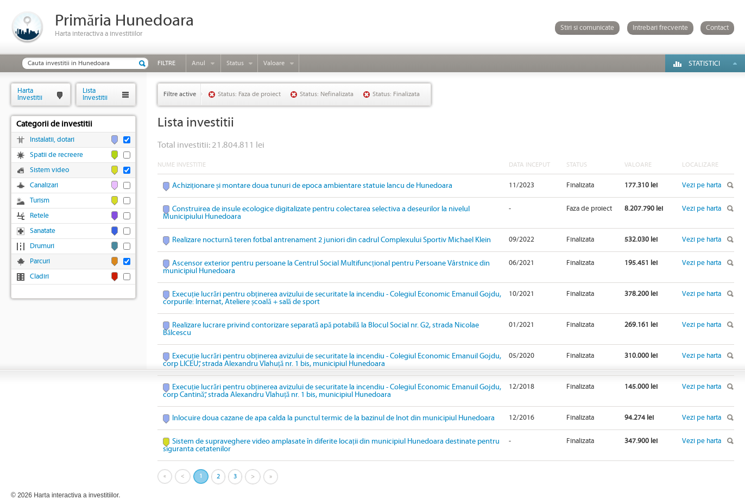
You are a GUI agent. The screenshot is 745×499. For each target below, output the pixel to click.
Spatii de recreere (56, 155)
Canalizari (44, 185)
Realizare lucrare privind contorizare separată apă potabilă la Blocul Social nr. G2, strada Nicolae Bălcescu (321, 329)
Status (235, 63)
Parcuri (40, 261)
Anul (198, 63)
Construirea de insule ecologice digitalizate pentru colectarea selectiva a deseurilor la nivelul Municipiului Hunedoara (316, 212)
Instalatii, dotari (52, 140)
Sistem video (49, 170)
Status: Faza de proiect (249, 94)
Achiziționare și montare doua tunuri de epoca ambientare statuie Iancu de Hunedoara (312, 186)
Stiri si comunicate (587, 28)
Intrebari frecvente (660, 28)
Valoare (274, 63)
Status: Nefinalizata (326, 94)
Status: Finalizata (396, 94)
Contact (717, 28)
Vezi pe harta (701, 185)
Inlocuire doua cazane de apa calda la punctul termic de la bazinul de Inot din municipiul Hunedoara (333, 418)
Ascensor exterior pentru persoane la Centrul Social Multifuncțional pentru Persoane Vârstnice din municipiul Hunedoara (326, 267)
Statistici (704, 64)
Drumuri (42, 246)
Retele (39, 216)
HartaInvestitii (29, 94)
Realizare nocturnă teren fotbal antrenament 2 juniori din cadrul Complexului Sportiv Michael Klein (331, 240)
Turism (39, 201)
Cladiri (39, 277)
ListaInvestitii (95, 94)
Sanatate (42, 231)
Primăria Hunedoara (124, 21)
